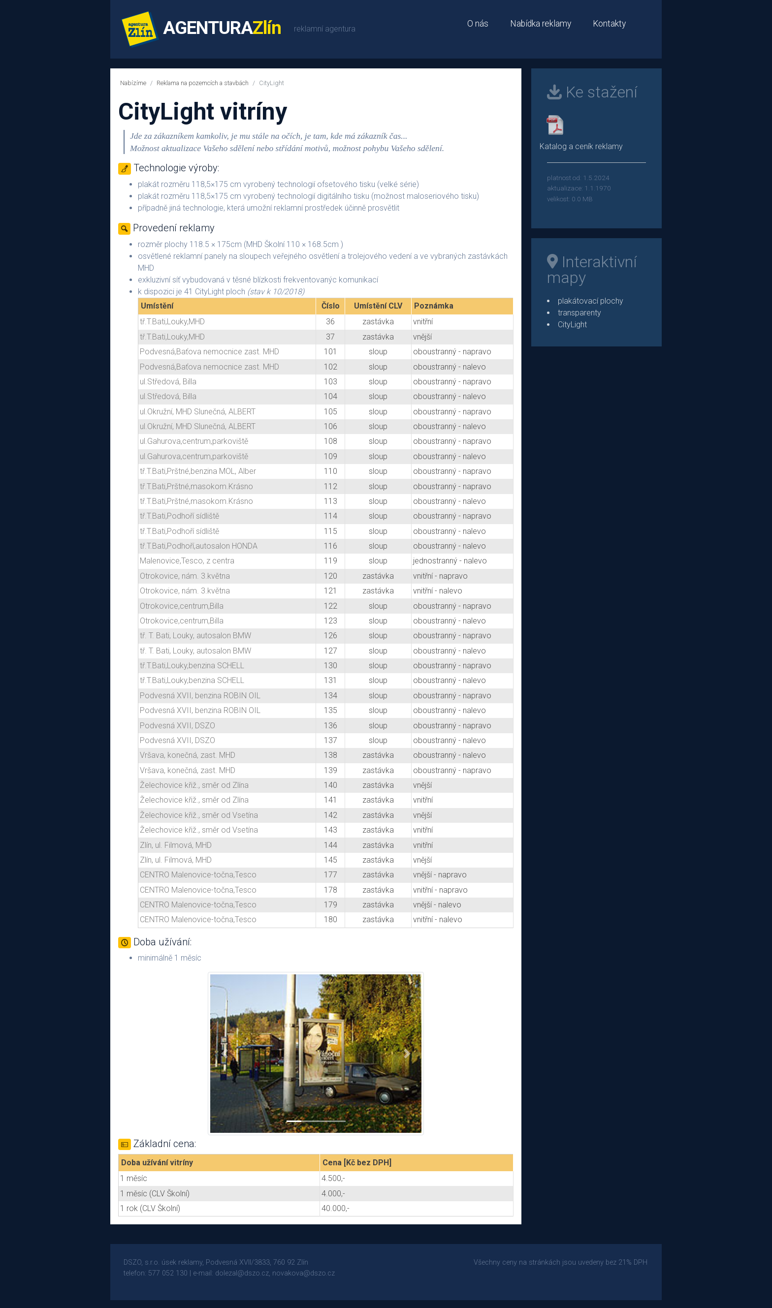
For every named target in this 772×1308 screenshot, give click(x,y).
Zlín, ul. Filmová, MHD (176, 845)
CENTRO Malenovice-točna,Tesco (198, 874)
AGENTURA (201, 29)
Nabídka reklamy (540, 24)
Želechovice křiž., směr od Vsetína (199, 815)
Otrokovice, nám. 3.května (185, 576)
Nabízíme (133, 83)
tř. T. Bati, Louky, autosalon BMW (195, 635)
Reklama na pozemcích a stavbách (203, 83)
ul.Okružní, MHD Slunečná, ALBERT (198, 411)
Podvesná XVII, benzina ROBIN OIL (200, 695)
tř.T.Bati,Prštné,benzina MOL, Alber (198, 471)
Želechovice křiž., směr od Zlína (194, 785)
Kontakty (609, 24)
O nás (477, 24)
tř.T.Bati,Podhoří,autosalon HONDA (198, 546)
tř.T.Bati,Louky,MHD (172, 321)
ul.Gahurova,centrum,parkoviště (194, 441)
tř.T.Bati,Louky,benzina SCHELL (192, 665)
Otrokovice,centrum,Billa (182, 606)
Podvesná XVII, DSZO (177, 725)
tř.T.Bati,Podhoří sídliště (179, 516)
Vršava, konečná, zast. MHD (187, 755)
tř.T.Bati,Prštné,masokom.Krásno (196, 486)
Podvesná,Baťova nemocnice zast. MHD (209, 351)
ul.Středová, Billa (168, 381)
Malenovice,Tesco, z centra (187, 560)
